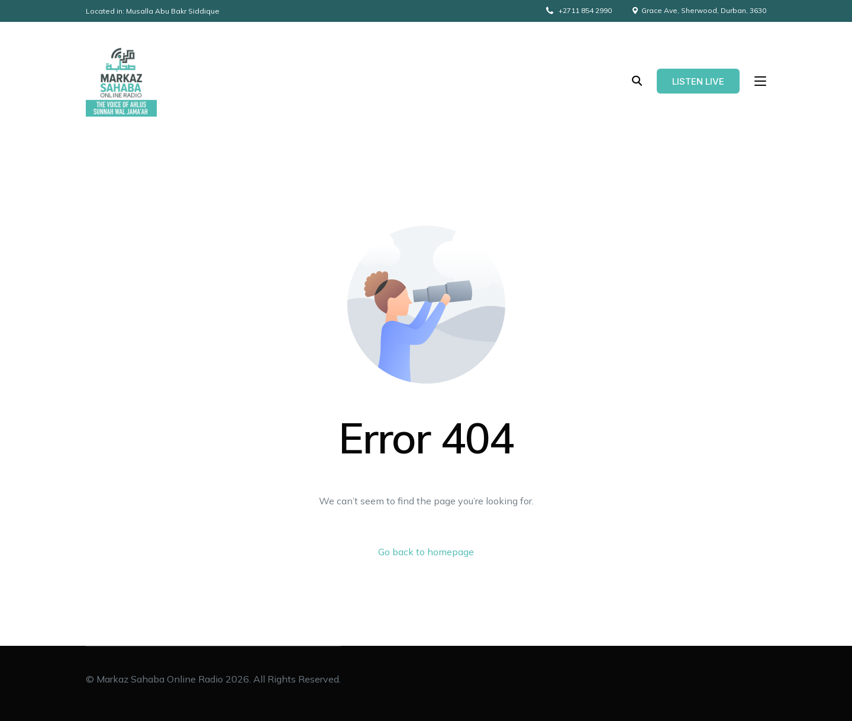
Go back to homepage (426, 552)
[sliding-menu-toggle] (760, 81)
